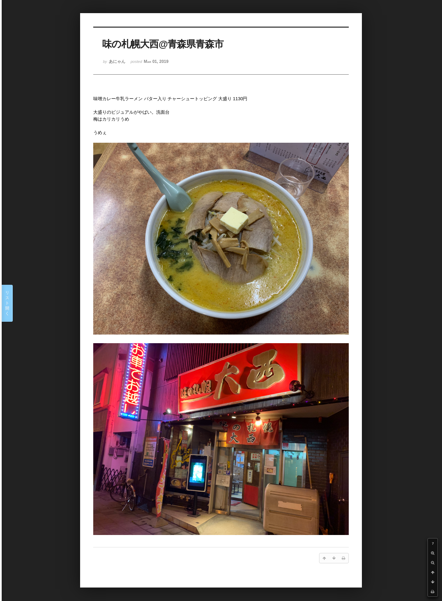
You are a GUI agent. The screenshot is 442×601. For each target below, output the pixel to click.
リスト (7, 303)
